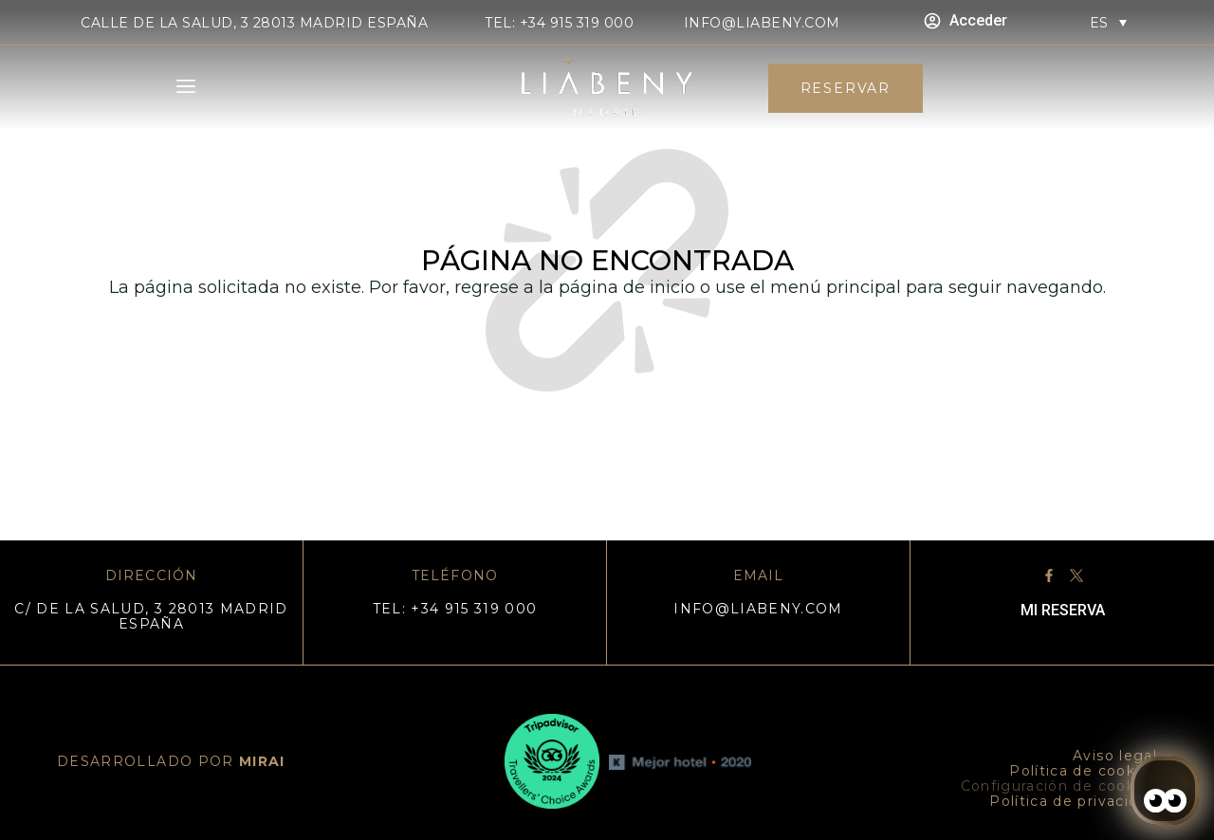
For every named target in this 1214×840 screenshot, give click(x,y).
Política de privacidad (1073, 801)
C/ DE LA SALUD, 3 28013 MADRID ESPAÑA (151, 616)
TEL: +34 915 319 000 (559, 22)
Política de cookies (1083, 770)
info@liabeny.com (762, 22)
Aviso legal (1115, 755)
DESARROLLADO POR (171, 761)
